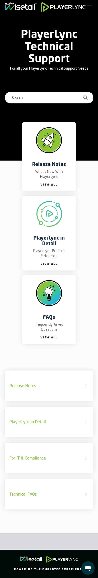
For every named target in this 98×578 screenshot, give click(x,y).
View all (49, 184)
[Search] (49, 97)
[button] (89, 7)
